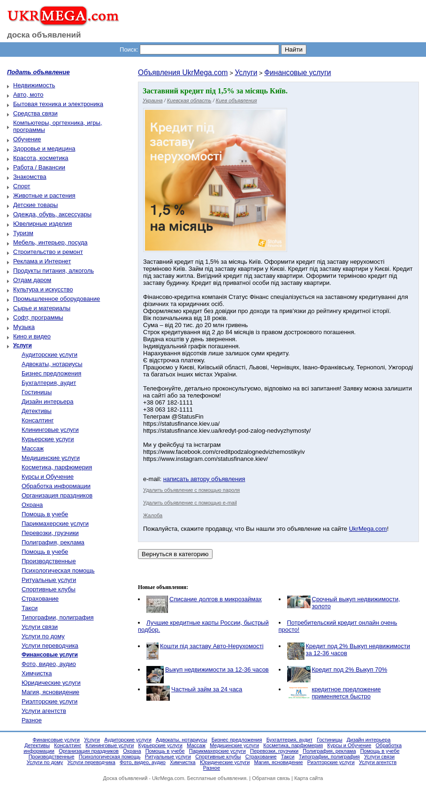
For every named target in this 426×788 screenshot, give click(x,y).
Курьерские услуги (48, 439)
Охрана (32, 504)
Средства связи (35, 113)
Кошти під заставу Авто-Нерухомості (212, 646)
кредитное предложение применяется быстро (346, 693)
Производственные (49, 561)
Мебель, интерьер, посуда (50, 242)
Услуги (246, 73)
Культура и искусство (43, 289)
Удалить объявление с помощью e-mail (190, 502)
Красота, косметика (40, 157)
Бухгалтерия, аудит (49, 382)
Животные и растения (44, 195)
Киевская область (189, 100)
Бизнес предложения (51, 373)
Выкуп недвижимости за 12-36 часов (217, 669)
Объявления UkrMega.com (183, 73)
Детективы (37, 410)
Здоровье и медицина (44, 148)
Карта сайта (308, 778)
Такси (30, 608)
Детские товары (35, 204)
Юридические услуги (51, 682)
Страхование (40, 598)
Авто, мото (28, 94)
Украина (153, 100)
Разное (32, 720)
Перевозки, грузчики (50, 532)
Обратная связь (271, 778)
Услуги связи (40, 626)
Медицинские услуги (51, 457)
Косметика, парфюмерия (57, 467)
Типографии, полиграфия (58, 617)
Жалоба (152, 515)
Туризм (23, 233)
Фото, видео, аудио (49, 663)
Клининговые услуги (50, 429)
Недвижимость (34, 85)
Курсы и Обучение (48, 476)
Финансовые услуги (297, 73)
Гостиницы (37, 392)
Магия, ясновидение (50, 692)
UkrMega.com (368, 528)
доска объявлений (44, 35)
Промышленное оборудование (56, 298)
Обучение (27, 139)
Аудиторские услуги (49, 354)
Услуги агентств (44, 710)
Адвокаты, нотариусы (52, 363)
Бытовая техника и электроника (58, 103)
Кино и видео (32, 336)
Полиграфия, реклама (53, 542)
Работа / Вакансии (39, 167)
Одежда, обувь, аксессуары (52, 214)
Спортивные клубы (49, 589)
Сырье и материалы (41, 308)
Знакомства (29, 176)
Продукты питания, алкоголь (53, 270)
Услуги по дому (43, 636)
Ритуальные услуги (49, 579)
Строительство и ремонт (48, 251)
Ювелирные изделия (42, 223)
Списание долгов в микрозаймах (215, 599)
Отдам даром (32, 279)
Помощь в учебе (45, 514)
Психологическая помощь (58, 570)
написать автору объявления (204, 478)
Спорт (21, 186)
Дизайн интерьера (47, 401)
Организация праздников (57, 495)
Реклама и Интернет (42, 261)
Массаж (33, 448)
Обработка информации (56, 486)
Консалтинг (37, 420)
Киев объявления (236, 100)
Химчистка (37, 673)
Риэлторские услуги (49, 701)
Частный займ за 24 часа (206, 689)
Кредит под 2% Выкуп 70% (350, 669)
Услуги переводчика (50, 645)
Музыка (24, 326)
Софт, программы (38, 317)
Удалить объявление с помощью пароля (191, 490)
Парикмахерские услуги (55, 523)
